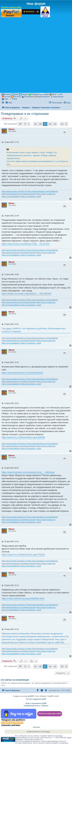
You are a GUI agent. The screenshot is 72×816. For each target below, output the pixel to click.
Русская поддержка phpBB (36, 699)
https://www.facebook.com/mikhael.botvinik (19, 194)
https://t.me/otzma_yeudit (31, 196)
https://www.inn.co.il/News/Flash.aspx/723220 (23, 554)
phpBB (30, 696)
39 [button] (35, 124)
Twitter (15, 94)
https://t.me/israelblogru (11, 196)
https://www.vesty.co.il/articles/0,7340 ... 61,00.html (26, 244)
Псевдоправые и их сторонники (25, 113)
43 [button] (55, 124)
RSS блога (16, 97)
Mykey (52, 94)
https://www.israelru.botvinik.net (14, 191)
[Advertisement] (36, 55)
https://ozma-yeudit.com (45, 194)
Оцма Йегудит (57, 97)
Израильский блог (42, 97)
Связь (5, 99)
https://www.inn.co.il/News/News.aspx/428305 (23, 437)
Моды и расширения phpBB (36, 703)
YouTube (6, 97)
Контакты (36, 727)
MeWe (44, 94)
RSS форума (28, 97)
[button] (20, 124)
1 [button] (28, 124)
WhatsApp (33, 94)
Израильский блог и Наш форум (38, 731)
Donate (13, 99)
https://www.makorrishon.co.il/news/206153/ (22, 372)
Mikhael (12, 129)
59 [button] (62, 124)
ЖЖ (59, 94)
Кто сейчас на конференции (15, 680)
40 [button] (40, 124)
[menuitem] (8, 103)
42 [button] (50, 124)
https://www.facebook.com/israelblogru (42, 191)
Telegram (23, 94)
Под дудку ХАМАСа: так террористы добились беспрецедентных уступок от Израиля (34, 330)
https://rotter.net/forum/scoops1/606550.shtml (23, 598)
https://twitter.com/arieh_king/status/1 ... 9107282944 (26, 293)
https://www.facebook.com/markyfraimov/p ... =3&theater (28, 472)
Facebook (6, 94)
